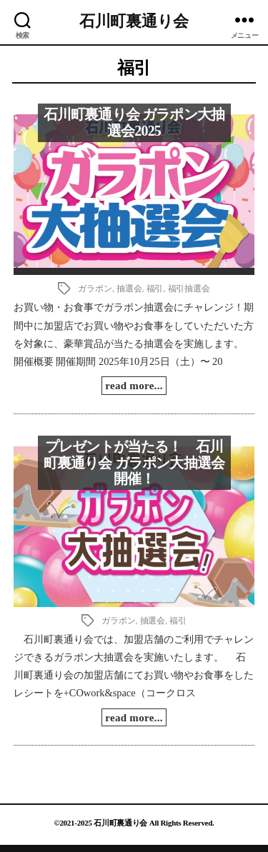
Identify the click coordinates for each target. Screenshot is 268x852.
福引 (155, 289)
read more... (134, 385)
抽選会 (129, 289)
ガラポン (94, 289)
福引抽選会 (189, 289)
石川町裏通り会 (134, 21)
